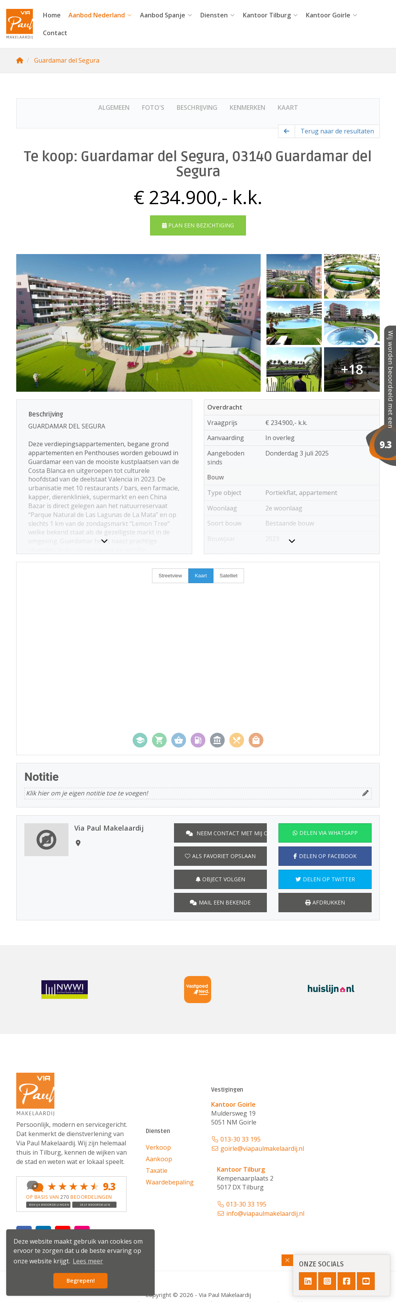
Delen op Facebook (325, 856)
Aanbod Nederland (100, 15)
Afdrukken (325, 902)
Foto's (153, 107)
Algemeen (114, 107)
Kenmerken (247, 107)
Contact (55, 33)
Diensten (217, 15)
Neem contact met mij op (226, 833)
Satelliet (228, 575)
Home (52, 15)
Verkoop (158, 1147)
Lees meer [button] (88, 1261)
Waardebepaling (170, 1182)
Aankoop (159, 1159)
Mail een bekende (220, 902)
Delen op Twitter (325, 879)
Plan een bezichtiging (198, 225)
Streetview (170, 575)
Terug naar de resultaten (337, 131)
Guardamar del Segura (66, 60)
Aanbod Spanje (166, 15)
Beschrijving (197, 107)
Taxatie (156, 1170)
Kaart (288, 107)
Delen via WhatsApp (325, 832)
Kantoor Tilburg (270, 15)
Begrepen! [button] (81, 1280)
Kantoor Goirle (332, 15)
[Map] (198, 658)
